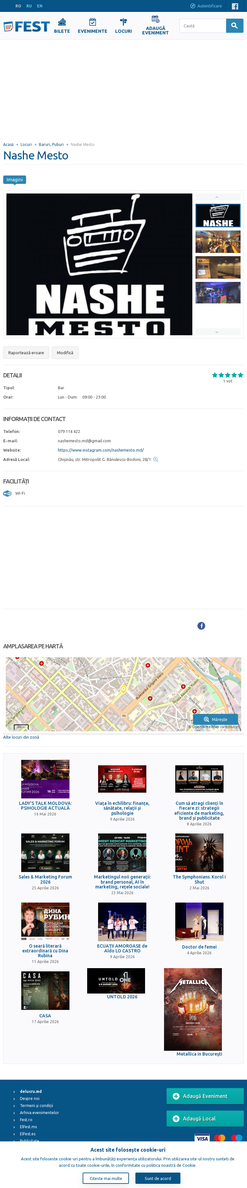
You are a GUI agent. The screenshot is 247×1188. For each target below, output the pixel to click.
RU (29, 6)
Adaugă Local (194, 1118)
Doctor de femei (199, 947)
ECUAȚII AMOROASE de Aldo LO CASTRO (122, 948)
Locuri (26, 144)
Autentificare (206, 6)
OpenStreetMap (205, 727)
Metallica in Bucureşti (199, 1054)
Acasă (8, 144)
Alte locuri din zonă (21, 737)
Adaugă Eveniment (200, 1096)
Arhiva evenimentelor (39, 1113)
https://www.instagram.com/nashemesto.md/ (101, 450)
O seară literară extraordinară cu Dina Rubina (45, 951)
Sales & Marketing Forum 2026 (45, 879)
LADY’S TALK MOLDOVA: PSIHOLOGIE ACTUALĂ (45, 806)
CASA (45, 1015)
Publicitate (29, 1141)
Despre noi (30, 1098)
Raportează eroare (26, 352)
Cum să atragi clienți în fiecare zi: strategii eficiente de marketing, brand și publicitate (199, 811)
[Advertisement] (123, 88)
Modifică (65, 352)
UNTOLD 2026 (122, 997)
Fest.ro (26, 1120)
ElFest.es (27, 1134)
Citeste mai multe (106, 1178)
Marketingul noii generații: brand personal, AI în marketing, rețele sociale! (122, 882)
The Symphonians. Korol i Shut (199, 879)
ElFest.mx (28, 1127)
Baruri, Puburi (51, 144)
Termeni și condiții (36, 1105)
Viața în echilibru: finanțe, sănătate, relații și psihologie (122, 808)
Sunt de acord (158, 1178)
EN (39, 6)
